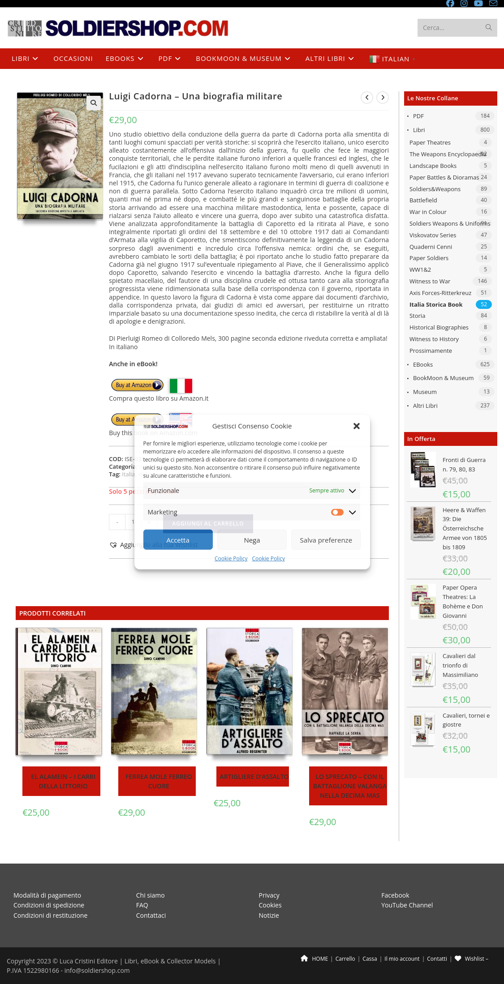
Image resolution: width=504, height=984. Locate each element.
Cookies (270, 905)
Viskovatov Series (432, 235)
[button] (356, 426)
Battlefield (423, 200)
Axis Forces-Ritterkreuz (440, 293)
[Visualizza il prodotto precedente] (367, 97)
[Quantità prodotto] (133, 522)
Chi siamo (150, 895)
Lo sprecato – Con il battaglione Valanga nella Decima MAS (350, 786)
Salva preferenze (326, 539)
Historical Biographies (439, 327)
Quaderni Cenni (430, 247)
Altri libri (425, 406)
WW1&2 (420, 269)
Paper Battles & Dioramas (444, 177)
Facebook (395, 895)
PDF (418, 116)
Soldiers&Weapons (435, 189)
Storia (417, 316)
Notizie (269, 915)
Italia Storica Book (436, 304)
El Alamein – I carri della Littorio (63, 781)
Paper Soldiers (428, 258)
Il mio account (401, 959)
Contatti (437, 959)
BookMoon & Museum (443, 378)
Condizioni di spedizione (48, 905)
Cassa (369, 959)
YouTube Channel (407, 905)
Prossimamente (430, 351)
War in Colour (428, 212)
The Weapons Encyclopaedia (448, 154)
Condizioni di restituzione (50, 915)
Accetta (178, 539)
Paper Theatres (430, 142)
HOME (314, 959)
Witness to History (434, 339)
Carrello (345, 959)
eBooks (423, 364)
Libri (419, 130)
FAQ (142, 905)
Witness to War (429, 281)
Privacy (269, 895)
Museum (425, 392)
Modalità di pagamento (47, 895)
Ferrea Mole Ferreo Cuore (158, 781)
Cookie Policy (231, 558)
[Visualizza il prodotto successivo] (382, 97)
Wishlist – (471, 959)
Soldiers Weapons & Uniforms (450, 223)
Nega (252, 539)
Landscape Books (433, 166)
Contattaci (151, 915)
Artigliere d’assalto (254, 776)
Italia (128, 474)
